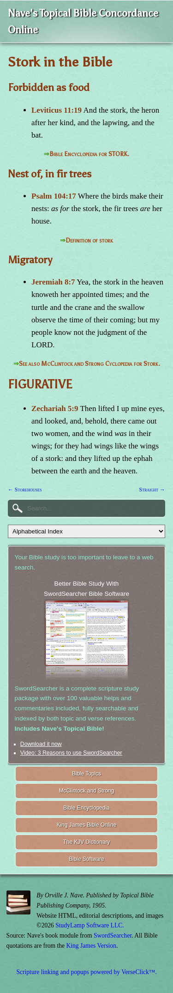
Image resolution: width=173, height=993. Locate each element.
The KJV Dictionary (86, 842)
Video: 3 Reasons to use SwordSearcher (71, 753)
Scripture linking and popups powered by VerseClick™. (86, 972)
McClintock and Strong (86, 790)
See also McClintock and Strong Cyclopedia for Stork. (89, 364)
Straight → (152, 489)
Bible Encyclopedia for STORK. (89, 154)
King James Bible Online (87, 825)
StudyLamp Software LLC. (89, 925)
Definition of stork (89, 240)
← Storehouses (25, 489)
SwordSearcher (112, 935)
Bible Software (86, 859)
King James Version (91, 945)
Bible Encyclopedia (86, 808)
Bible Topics (86, 773)
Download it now (41, 744)
